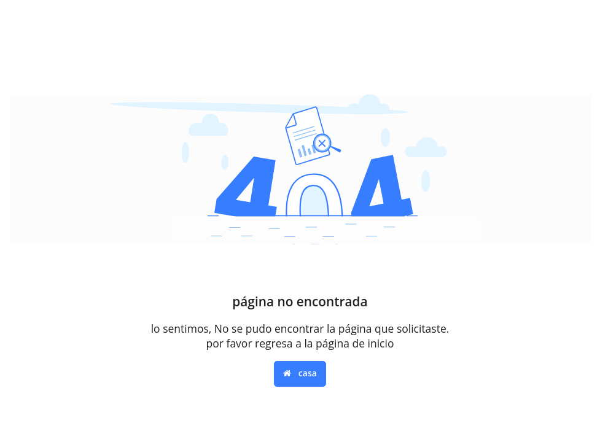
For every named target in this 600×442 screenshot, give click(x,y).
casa (300, 373)
